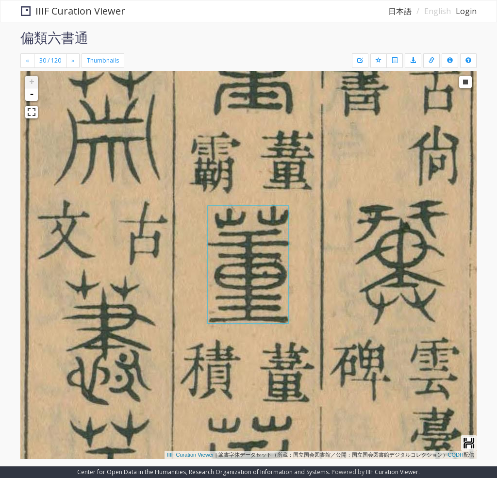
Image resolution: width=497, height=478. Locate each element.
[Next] (73, 60)
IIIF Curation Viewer (73, 10)
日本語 (400, 11)
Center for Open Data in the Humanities (131, 472)
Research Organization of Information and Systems (259, 472)
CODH (456, 455)
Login (466, 11)
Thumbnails (103, 60)
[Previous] (27, 60)
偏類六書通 (54, 37)
